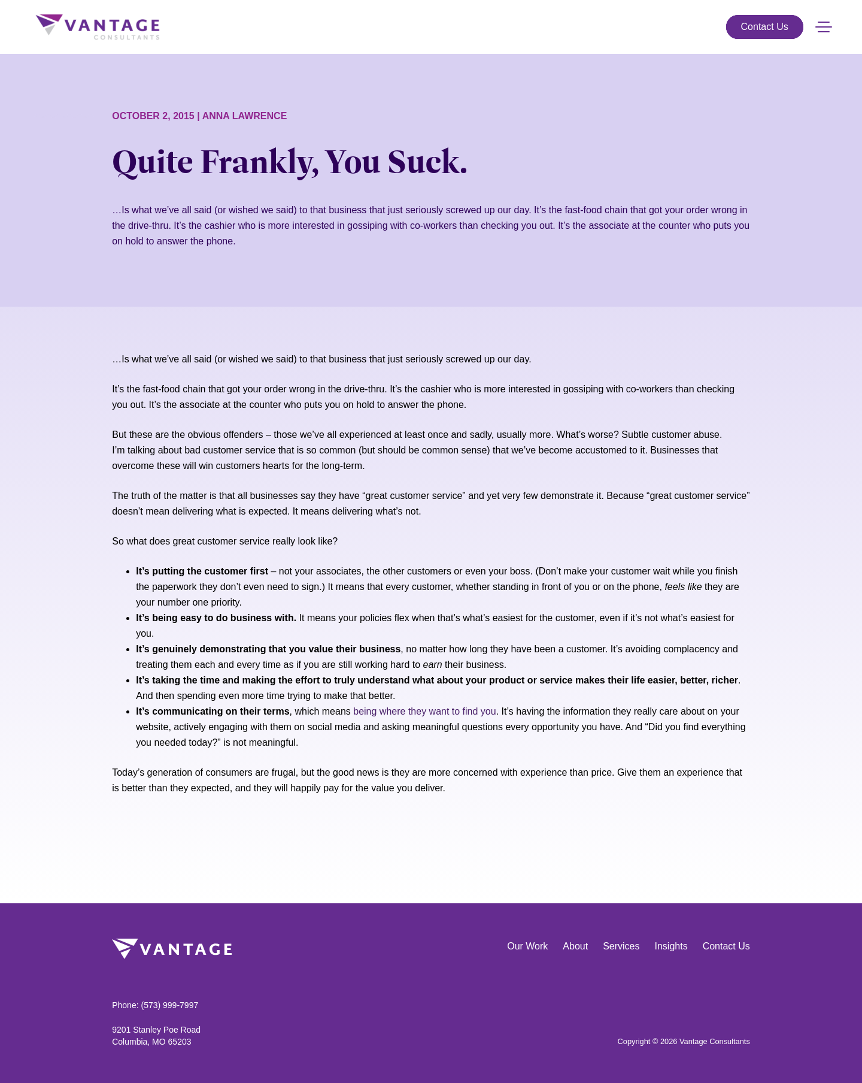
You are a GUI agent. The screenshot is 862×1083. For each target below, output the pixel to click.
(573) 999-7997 (169, 1005)
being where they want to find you (424, 711)
